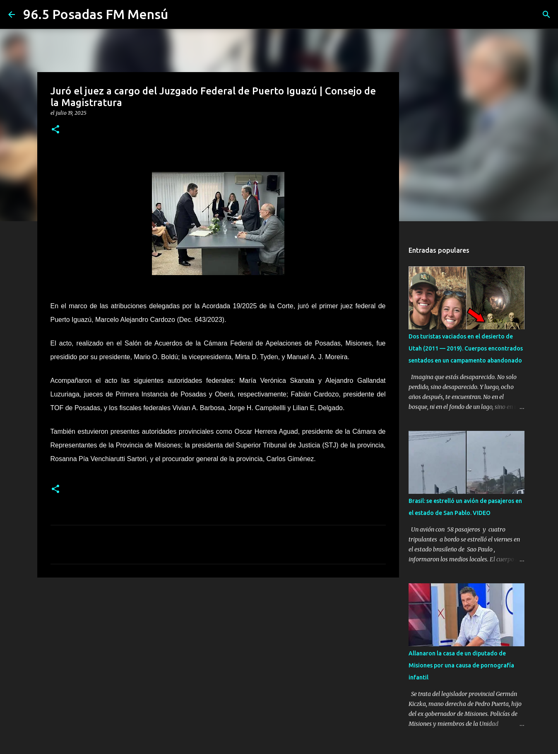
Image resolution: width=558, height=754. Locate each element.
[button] (55, 129)
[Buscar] (546, 14)
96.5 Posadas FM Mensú (95, 14)
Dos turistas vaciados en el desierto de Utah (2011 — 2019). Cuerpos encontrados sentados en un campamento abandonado (466, 348)
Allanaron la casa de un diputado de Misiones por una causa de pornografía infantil (461, 665)
